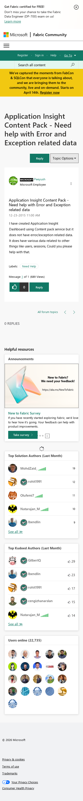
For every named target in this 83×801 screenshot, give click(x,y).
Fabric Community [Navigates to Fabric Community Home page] (50, 34)
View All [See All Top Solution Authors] (15, 531)
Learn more (12, 21)
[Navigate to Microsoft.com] (15, 34)
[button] (39, 158)
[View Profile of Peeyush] (39, 179)
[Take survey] (23, 435)
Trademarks (9, 773)
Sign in (39, 55)
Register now (50, 92)
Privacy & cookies (13, 759)
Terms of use (10, 766)
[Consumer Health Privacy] (41, 788)
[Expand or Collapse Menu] (6, 45)
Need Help (29, 266)
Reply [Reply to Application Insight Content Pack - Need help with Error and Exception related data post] (39, 287)
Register (22, 55)
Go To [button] (68, 55)
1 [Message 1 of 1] (22, 276)
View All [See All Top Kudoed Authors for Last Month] (15, 624)
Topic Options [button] (63, 158)
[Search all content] (46, 65)
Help (53, 55)
